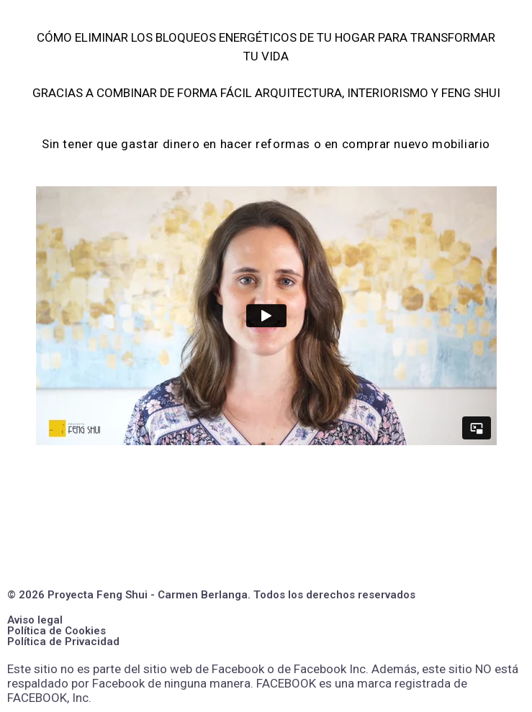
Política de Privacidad (63, 641)
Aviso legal (35, 619)
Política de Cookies (56, 630)
